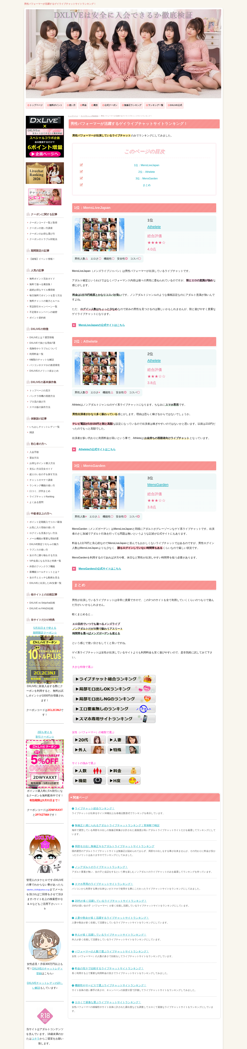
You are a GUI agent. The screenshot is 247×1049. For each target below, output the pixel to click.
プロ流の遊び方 (37, 401)
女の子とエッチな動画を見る (44, 577)
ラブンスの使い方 (38, 549)
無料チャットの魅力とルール (44, 301)
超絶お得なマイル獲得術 (42, 289)
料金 (84, 105)
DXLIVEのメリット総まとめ (44, 370)
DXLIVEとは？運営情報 (41, 337)
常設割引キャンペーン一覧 (43, 306)
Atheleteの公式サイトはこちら (97, 449)
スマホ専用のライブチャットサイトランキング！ (104, 884)
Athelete (154, 227)
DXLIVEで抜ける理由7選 (42, 343)
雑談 (31, 432)
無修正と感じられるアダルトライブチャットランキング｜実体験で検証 (117, 825)
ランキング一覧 (155, 105)
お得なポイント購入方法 (42, 463)
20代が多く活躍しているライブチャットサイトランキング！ (111, 900)
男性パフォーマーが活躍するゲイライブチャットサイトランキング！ (60, 3)
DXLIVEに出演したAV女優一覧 (45, 583)
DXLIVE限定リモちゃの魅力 (44, 544)
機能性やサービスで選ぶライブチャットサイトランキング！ (110, 985)
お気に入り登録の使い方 (42, 527)
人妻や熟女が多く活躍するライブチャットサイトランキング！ (112, 917)
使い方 (72, 105)
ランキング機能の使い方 (42, 485)
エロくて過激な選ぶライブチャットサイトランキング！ (108, 1002)
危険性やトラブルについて (43, 348)
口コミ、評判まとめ (39, 491)
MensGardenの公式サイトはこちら (100, 568)
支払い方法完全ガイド (41, 468)
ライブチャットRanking (89, 116)
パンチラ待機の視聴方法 (42, 396)
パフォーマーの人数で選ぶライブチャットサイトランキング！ (112, 951)
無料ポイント (55, 105)
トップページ (36, 105)
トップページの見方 (39, 390)
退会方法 (34, 457)
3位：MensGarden (147, 178)
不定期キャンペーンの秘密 (43, 312)
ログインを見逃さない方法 (43, 533)
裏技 (95, 105)
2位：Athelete (146, 171)
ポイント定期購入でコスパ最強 (45, 522)
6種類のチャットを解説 (41, 359)
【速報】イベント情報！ (42, 259)
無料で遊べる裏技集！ (41, 284)
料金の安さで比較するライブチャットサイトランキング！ (109, 968)
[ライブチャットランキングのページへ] (45, 172)
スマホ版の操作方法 (39, 407)
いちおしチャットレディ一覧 (44, 427)
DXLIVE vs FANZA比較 (41, 608)
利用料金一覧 (36, 354)
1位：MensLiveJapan (146, 165)
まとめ (147, 185)
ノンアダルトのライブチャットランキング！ (101, 867)
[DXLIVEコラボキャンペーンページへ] (45, 136)
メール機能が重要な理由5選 (44, 538)
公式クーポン (110, 105)
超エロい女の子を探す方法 (43, 474)
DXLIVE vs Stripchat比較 (42, 602)
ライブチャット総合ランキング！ (95, 808)
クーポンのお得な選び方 (42, 233)
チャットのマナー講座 (41, 480)
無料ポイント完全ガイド (42, 278)
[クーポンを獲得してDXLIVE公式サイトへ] (45, 630)
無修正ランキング (132, 105)
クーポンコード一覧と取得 (43, 222)
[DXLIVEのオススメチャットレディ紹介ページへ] (44, 196)
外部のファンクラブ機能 (42, 566)
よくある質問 (36, 502)
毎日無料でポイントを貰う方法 (45, 295)
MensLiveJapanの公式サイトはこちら (102, 325)
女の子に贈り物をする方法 (43, 555)
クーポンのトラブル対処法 (43, 239)
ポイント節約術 (37, 317)
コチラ (36, 1038)
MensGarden (157, 485)
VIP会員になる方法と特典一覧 (45, 560)
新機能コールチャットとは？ (44, 572)
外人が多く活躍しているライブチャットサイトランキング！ (110, 934)
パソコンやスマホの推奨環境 (44, 365)
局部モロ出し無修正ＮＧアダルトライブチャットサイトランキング (114, 846)
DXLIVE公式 (176, 105)
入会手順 (34, 452)
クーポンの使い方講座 (41, 228)
